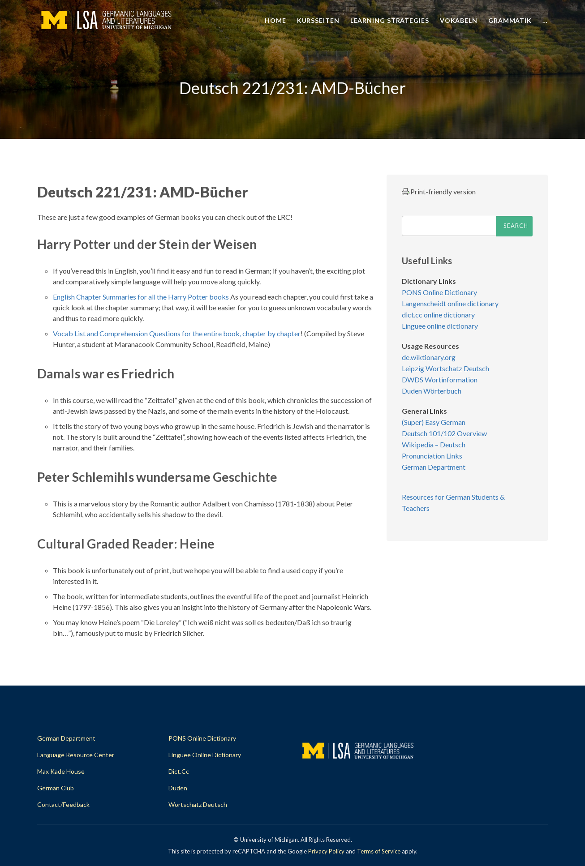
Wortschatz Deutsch (197, 804)
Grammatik (510, 20)
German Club (55, 788)
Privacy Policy (326, 851)
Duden (177, 788)
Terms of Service (378, 851)
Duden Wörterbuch (431, 390)
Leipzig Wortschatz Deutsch (445, 368)
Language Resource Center (75, 755)
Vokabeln (458, 20)
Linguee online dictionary (440, 326)
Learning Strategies (389, 20)
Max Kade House (61, 771)
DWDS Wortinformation (439, 379)
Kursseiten (318, 20)
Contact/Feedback (63, 804)
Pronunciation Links (432, 455)
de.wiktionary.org (429, 357)
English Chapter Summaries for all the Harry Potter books (141, 296)
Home (275, 20)
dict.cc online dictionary (438, 314)
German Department (433, 467)
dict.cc (178, 771)
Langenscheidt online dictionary (450, 303)
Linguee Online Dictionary (204, 755)
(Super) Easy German (433, 422)
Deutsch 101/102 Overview (444, 433)
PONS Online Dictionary (439, 292)
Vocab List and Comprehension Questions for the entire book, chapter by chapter (177, 333)
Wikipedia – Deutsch (433, 444)
